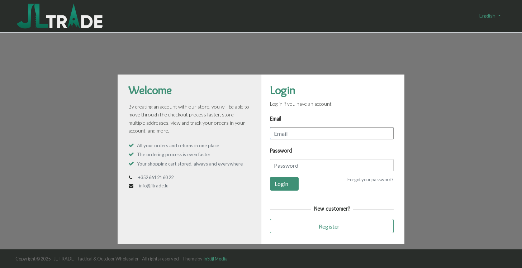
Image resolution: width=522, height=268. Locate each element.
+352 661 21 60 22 (156, 177)
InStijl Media (215, 259)
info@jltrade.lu (154, 185)
